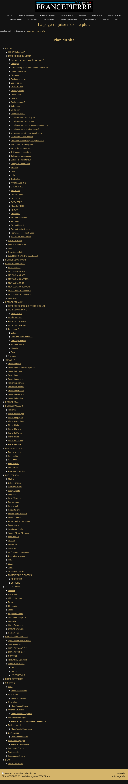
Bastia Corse (13, 733)
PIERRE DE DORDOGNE (15, 263)
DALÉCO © (15, 198)
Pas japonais (13, 502)
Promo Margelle (18, 225)
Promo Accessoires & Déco (22, 233)
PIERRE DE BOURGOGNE (15, 260)
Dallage (14, 333)
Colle (13, 171)
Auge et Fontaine (15, 613)
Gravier (11, 559)
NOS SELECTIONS (18, 183)
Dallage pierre (14, 490)
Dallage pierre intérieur (20, 163)
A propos (12, 356)
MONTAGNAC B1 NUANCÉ (19, 290)
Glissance (15, 75)
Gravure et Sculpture (17, 617)
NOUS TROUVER (15, 240)
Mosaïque (12, 544)
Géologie (15, 63)
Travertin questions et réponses (22, 367)
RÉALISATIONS (17, 206)
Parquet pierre (14, 510)
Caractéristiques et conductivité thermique (29, 67)
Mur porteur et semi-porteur (23, 144)
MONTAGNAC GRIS (16, 283)
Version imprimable (13, 773)
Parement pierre (15, 452)
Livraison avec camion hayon (23, 121)
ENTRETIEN (16, 583)
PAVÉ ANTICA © (15, 317)
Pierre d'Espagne (15, 417)
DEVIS (7, 760)
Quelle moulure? (18, 102)
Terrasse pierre (17, 344)
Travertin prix (14, 375)
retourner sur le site (36, 31)
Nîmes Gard (13, 702)
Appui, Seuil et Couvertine (19, 521)
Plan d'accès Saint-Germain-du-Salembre (28, 721)
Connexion (121, 773)
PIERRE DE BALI (12, 402)
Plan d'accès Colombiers (21, 729)
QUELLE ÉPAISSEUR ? (17, 648)
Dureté (14, 98)
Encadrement (14, 525)
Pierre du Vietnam (15, 440)
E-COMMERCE (17, 186)
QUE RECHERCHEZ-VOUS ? (19, 56)
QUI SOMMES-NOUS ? (17, 52)
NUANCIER (13, 656)
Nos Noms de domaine (21, 236)
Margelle (14, 348)
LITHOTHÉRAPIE (18, 675)
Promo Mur (16, 221)
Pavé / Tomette (14, 498)
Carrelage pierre (15, 486)
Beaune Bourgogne (16, 740)
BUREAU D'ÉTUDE (16, 629)
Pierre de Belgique (16, 421)
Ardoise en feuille (15, 529)
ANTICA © (15, 190)
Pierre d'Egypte (14, 429)
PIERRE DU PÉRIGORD (17, 309)
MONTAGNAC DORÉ (16, 275)
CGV (10, 248)
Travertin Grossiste (16, 386)
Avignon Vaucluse (16, 709)
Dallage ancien (14, 483)
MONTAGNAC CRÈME (17, 271)
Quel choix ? (13, 329)
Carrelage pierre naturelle (21, 336)
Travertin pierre (14, 363)
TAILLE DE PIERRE (13, 586)
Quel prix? (15, 110)
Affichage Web (119, 776)
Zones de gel (16, 83)
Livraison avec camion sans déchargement (29, 125)
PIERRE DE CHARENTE (18, 325)
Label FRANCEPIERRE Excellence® (23, 256)
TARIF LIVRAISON (15, 763)
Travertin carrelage (16, 390)
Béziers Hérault (14, 725)
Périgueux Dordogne (17, 717)
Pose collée (13, 456)
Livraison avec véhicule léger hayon (26, 133)
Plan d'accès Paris (19, 690)
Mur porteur (13, 467)
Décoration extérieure (17, 556)
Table (10, 609)
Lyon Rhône (13, 694)
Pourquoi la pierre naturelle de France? (27, 60)
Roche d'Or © (16, 313)
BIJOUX (14, 671)
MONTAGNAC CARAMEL (18, 279)
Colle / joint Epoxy (16, 571)
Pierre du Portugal (16, 413)
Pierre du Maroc (15, 433)
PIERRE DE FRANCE (13, 302)
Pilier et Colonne (15, 598)
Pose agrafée (13, 459)
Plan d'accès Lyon (18, 698)
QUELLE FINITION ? (16, 652)
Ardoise (14, 167)
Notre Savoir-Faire (16, 252)
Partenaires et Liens (16, 756)
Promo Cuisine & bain (20, 229)
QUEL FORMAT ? (15, 644)
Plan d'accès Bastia (19, 736)
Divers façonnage (15, 625)
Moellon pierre (14, 517)
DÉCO (13, 667)
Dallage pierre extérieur (21, 159)
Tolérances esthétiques (21, 156)
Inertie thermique (18, 71)
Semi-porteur (13, 463)
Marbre (11, 479)
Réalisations (13, 633)
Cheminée (12, 606)
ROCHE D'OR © (17, 194)
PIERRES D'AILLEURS (14, 406)
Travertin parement (16, 383)
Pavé (13, 352)
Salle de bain (13, 536)
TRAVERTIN (10, 360)
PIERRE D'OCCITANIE (17, 321)
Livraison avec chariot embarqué (25, 129)
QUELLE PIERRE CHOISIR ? (19, 640)
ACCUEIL (9, 48)
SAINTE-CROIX (14, 267)
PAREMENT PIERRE (13, 448)
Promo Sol (15, 213)
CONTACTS (10, 683)
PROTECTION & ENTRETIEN (20, 575)
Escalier (11, 590)
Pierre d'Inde (13, 436)
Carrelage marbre (18, 340)
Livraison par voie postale (22, 136)
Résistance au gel (18, 79)
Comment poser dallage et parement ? (27, 140)
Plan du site (30, 773)
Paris (10, 686)
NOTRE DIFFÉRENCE (14, 679)
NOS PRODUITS (11, 475)
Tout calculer (16, 179)
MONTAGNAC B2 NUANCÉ (19, 294)
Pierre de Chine (14, 444)
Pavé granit (13, 506)
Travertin (12, 409)
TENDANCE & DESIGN (17, 659)
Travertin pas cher (16, 379)
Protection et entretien (20, 148)
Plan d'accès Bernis (19, 706)
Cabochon (15, 106)
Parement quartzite (16, 471)
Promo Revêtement (19, 217)
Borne (10, 602)
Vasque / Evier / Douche (18, 533)
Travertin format (15, 371)
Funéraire (12, 621)
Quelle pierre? (17, 86)
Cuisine (11, 540)
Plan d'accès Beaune (20, 744)
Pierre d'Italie (13, 425)
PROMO (14, 210)
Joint (13, 175)
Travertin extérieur (16, 394)
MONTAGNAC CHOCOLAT (19, 286)
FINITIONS (12, 298)
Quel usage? (16, 94)
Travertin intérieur (15, 398)
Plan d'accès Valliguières (21, 713)
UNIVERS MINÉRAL (16, 663)
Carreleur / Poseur (16, 748)
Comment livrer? (18, 113)
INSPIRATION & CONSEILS (16, 636)
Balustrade (12, 594)
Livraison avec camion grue (23, 117)
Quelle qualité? (17, 90)
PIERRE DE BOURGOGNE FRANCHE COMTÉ (26, 306)
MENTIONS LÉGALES (17, 244)
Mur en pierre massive (17, 513)
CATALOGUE (16, 202)
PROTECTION (16, 579)
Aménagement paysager (18, 552)
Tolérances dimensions (21, 152)
